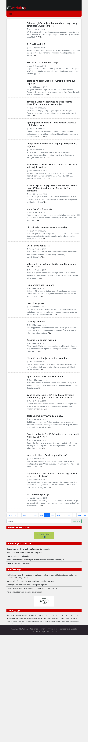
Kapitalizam (22, 619)
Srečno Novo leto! (36, 44)
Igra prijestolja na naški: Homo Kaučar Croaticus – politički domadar (52, 124)
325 (41, 515)
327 (52, 515)
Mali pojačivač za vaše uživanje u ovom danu (24, 592)
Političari (43, 616)
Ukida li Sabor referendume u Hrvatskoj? (47, 227)
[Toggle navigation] (11, 13)
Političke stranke (32, 619)
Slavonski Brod (60, 616)
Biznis (16, 619)
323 (29, 515)
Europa (67, 619)
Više (40, 37)
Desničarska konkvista (38, 245)
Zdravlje (37, 621)
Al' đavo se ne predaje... (39, 494)
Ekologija (63, 621)
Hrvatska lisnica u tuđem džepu (43, 62)
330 (69, 515)
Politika (25, 616)
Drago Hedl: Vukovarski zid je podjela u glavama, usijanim (52, 145)
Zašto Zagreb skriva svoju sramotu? (45, 415)
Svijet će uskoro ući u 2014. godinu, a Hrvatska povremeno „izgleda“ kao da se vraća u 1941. (50, 396)
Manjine (23, 621)
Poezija (52, 621)
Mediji (77, 616)
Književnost (10, 619)
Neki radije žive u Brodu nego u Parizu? (47, 455)
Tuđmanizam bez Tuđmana (40, 284)
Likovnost (42, 621)
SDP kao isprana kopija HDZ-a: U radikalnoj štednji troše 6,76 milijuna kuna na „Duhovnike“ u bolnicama (52, 188)
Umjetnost (72, 621)
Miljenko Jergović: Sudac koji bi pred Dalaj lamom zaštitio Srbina (52, 265)
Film (76, 618)
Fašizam (72, 619)
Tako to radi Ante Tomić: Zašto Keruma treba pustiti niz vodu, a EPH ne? (53, 435)
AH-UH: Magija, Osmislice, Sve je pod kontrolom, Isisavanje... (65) (32, 588)
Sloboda (23, 624)
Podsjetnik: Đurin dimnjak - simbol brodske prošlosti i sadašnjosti (38, 560)
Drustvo (19, 624)
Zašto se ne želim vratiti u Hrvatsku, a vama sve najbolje (51, 82)
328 (58, 515)
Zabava (67, 621)
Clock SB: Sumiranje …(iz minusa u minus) (48, 358)
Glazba (19, 621)
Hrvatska (10, 615)
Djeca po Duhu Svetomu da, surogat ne (36, 549)
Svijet (72, 616)
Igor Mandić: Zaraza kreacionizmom (45, 376)
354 (79, 515)
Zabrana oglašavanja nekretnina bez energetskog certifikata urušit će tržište (52, 24)
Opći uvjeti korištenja (37, 629)
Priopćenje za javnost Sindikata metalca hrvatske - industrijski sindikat (52, 166)
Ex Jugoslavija (56, 619)
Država (18, 616)
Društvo (31, 616)
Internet (14, 624)
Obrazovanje (57, 621)
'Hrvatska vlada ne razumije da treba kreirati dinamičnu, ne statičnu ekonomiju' (49, 103)
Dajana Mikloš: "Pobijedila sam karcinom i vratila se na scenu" (31, 581)
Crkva (27, 621)
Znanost (77, 621)
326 (47, 515)
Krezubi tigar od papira (20, 556)
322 (24, 515)
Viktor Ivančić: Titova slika (40, 209)
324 (35, 515)
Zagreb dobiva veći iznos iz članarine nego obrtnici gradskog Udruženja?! (53, 475)
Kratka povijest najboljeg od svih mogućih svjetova (26, 585)
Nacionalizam (14, 621)
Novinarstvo (32, 621)
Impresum (45, 631)
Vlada (62, 619)
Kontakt (54, 631)
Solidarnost (9, 624)
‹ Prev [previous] (10, 515)
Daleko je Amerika (36, 321)
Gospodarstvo (50, 616)
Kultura (68, 616)
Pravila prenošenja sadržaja (59, 629)
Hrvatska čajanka (35, 303)
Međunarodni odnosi (44, 619)
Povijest (37, 616)
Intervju (8, 621)
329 (63, 515)
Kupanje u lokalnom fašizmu (41, 339)
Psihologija (47, 621)
